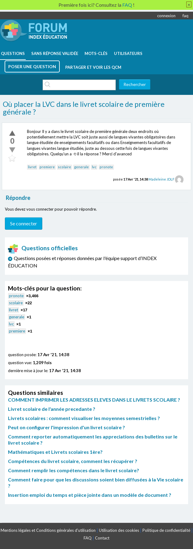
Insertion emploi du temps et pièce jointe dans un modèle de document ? (89, 495)
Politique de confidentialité (166, 530)
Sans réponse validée (54, 53)
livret (32, 167)
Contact (102, 537)
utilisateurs (128, 53)
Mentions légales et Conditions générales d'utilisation (48, 530)
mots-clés (96, 53)
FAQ (88, 537)
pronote (106, 167)
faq (185, 15)
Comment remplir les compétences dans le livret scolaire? (73, 470)
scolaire (64, 167)
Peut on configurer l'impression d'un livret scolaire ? (66, 427)
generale (81, 167)
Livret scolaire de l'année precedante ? (51, 409)
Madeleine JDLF (161, 179)
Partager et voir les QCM (93, 67)
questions (13, 53)
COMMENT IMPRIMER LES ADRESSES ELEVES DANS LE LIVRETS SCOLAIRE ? (94, 400)
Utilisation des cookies (119, 530)
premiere (47, 167)
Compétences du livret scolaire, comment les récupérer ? (72, 461)
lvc (94, 167)
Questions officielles (43, 247)
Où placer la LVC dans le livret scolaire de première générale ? (84, 108)
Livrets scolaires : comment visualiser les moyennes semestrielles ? (84, 418)
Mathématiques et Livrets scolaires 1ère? (55, 452)
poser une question (32, 66)
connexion (166, 15)
